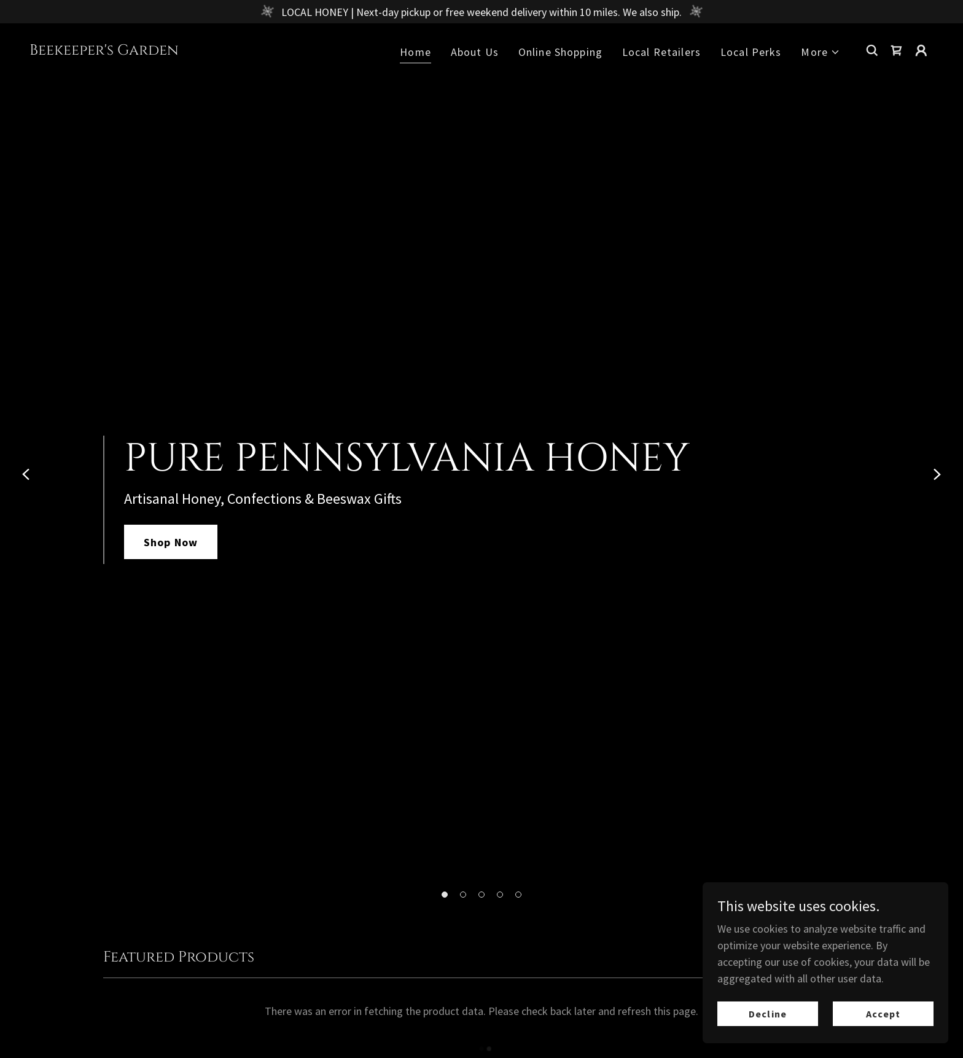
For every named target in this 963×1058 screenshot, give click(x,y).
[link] (104, 51)
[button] (445, 894)
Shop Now (171, 542)
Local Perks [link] (750, 52)
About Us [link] (475, 52)
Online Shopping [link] (560, 52)
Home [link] (415, 52)
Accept (883, 1014)
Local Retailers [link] (661, 52)
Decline (767, 1014)
